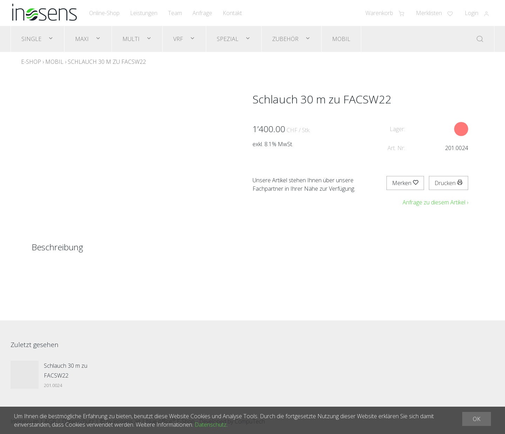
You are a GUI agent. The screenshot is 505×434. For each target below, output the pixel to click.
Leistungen (143, 13)
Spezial (228, 39)
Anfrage (202, 13)
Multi (131, 39)
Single (32, 39)
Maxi (82, 39)
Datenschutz (211, 424)
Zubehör (286, 39)
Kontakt (232, 13)
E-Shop (31, 62)
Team (175, 13)
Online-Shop (104, 13)
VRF (178, 39)
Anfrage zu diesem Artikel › (435, 202)
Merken (405, 183)
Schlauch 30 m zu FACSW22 (107, 62)
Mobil (341, 39)
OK (476, 419)
